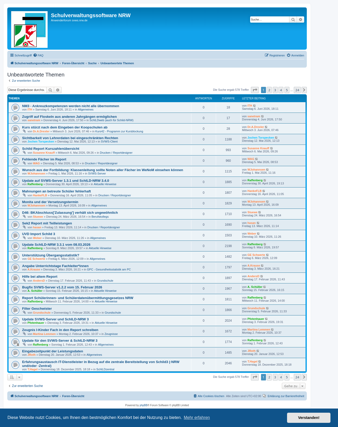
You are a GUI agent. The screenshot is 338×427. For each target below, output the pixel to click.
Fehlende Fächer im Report (44, 159)
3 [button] (275, 90)
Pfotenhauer (36, 322)
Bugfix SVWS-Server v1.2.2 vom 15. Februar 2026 (62, 287)
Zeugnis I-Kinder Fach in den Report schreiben (60, 330)
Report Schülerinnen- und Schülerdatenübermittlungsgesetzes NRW (77, 298)
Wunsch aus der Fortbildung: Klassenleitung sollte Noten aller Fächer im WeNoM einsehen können (102, 170)
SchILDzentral (105, 369)
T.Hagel (33, 369)
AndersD (39, 280)
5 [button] (287, 90)
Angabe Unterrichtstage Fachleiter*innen (55, 266)
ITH (30, 109)
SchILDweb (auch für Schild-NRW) (111, 120)
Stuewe (38, 216)
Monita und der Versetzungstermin (50, 202)
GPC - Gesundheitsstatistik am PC (109, 269)
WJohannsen (36, 173)
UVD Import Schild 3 (38, 234)
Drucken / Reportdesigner (116, 152)
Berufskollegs (100, 216)
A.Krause (34, 269)
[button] (255, 90)
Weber (37, 238)
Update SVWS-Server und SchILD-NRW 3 (55, 319)
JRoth (32, 354)
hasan (37, 227)
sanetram (34, 120)
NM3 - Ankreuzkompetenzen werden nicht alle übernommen (70, 106)
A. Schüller (35, 290)
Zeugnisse (111, 333)
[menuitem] (38, 55)
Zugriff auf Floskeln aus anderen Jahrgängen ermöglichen (69, 117)
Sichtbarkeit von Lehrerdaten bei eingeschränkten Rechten (70, 138)
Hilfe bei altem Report (39, 277)
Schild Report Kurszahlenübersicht (50, 149)
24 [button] (297, 90)
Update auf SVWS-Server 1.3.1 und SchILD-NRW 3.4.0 (65, 181)
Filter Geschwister (37, 308)
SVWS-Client (109, 141)
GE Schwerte (36, 258)
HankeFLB (40, 195)
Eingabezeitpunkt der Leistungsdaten (52, 351)
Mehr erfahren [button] (197, 417)
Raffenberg (35, 184)
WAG (36, 163)
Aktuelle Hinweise (105, 184)
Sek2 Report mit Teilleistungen (47, 223)
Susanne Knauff (44, 152)
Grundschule (105, 280)
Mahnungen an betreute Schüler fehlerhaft (56, 191)
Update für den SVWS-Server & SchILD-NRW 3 (60, 340)
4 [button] (281, 90)
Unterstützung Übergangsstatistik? (50, 255)
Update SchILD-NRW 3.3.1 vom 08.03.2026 (56, 245)
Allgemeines (86, 109)
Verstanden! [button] (309, 418)
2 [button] (269, 90)
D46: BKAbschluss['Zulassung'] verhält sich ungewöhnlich (70, 213)
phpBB (143, 405)
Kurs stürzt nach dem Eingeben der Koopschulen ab (64, 127)
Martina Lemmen (44, 333)
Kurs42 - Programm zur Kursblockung (119, 131)
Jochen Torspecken (41, 141)
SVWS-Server (97, 173)
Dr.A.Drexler (41, 131)
